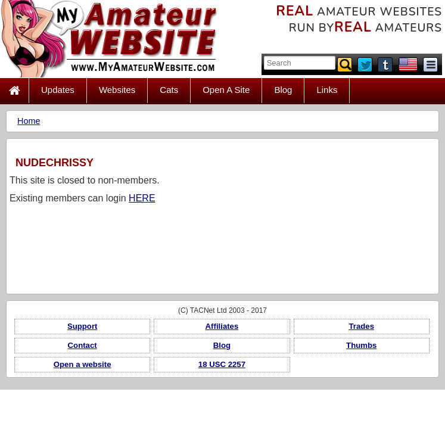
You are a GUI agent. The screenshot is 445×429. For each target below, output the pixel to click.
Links (326, 90)
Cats (169, 90)
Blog (283, 90)
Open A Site (226, 90)
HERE (142, 198)
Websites (117, 90)
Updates (57, 90)
